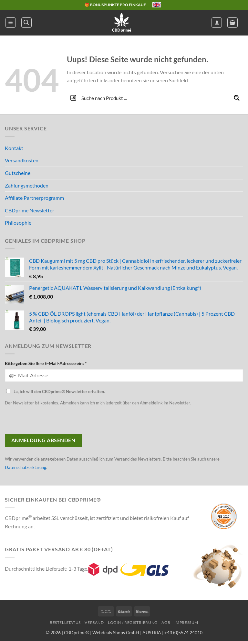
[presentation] (54, 421)
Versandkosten (21, 160)
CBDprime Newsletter (29, 210)
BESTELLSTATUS (65, 622)
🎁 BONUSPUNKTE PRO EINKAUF (115, 4)
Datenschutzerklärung (25, 467)
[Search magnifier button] (236, 97)
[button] (10, 22)
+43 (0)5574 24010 (183, 632)
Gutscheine (17, 173)
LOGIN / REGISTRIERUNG (133, 622)
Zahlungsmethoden (26, 185)
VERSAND (94, 622)
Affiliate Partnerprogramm (34, 198)
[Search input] (155, 98)
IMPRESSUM (186, 622)
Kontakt (14, 148)
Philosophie (18, 222)
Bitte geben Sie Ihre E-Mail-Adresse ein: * (46, 363)
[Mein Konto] (217, 22)
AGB (165, 622)
